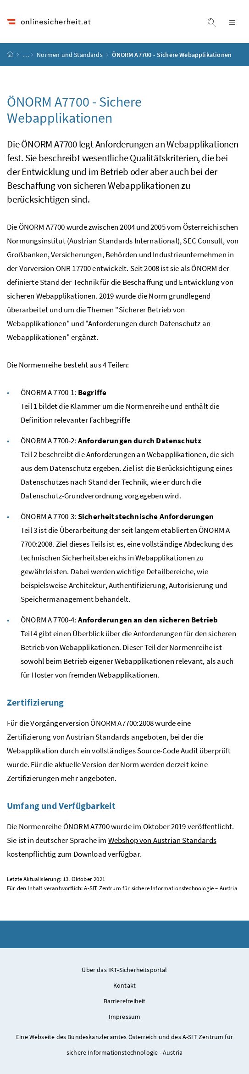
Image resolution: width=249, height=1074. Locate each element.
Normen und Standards (70, 55)
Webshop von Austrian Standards (162, 840)
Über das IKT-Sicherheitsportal (124, 970)
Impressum (125, 1016)
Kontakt (124, 985)
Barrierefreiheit (125, 1001)
